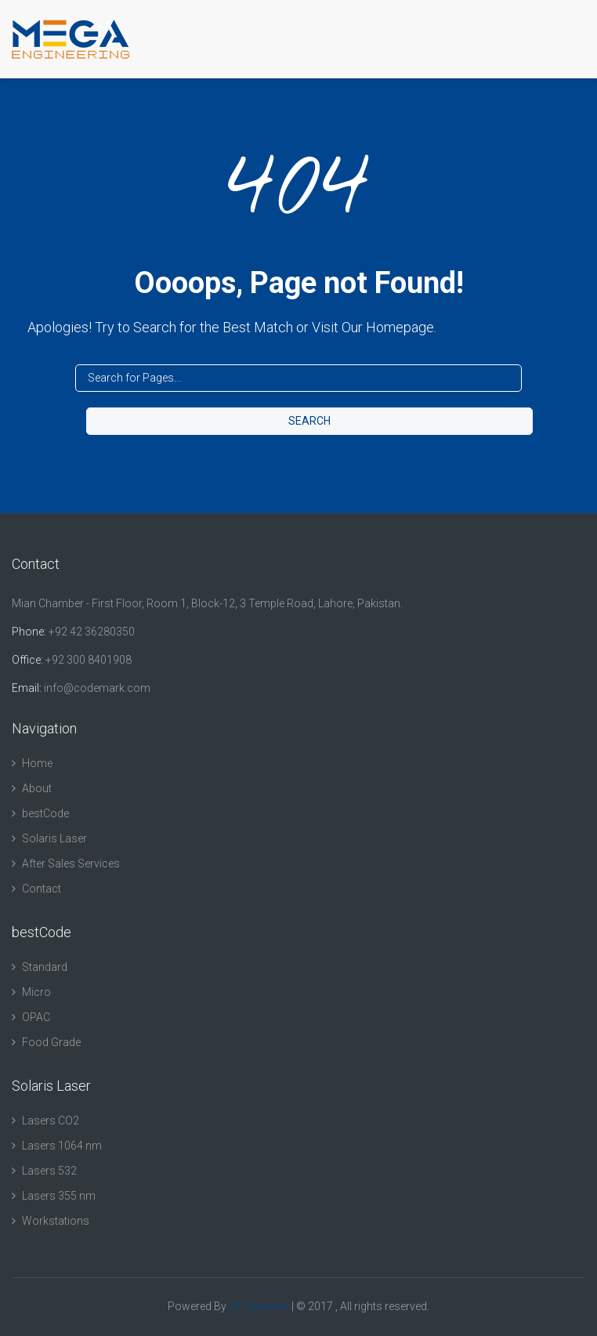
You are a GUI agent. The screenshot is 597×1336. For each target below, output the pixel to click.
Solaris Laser (54, 838)
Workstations (55, 1221)
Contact (41, 888)
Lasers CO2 (50, 1120)
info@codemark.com (97, 688)
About (37, 788)
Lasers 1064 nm (62, 1145)
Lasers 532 (49, 1170)
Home (37, 763)
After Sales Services (71, 863)
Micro (36, 992)
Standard (44, 967)
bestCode (45, 813)
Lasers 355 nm (59, 1195)
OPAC (36, 1017)
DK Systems (259, 1306)
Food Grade (51, 1042)
